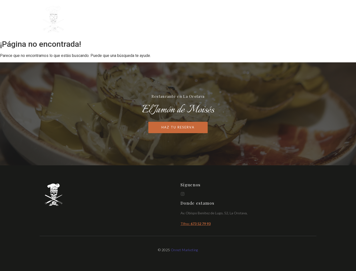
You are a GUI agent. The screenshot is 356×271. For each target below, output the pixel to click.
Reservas (305, 19)
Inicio (236, 19)
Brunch (281, 19)
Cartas (258, 19)
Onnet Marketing (184, 250)
